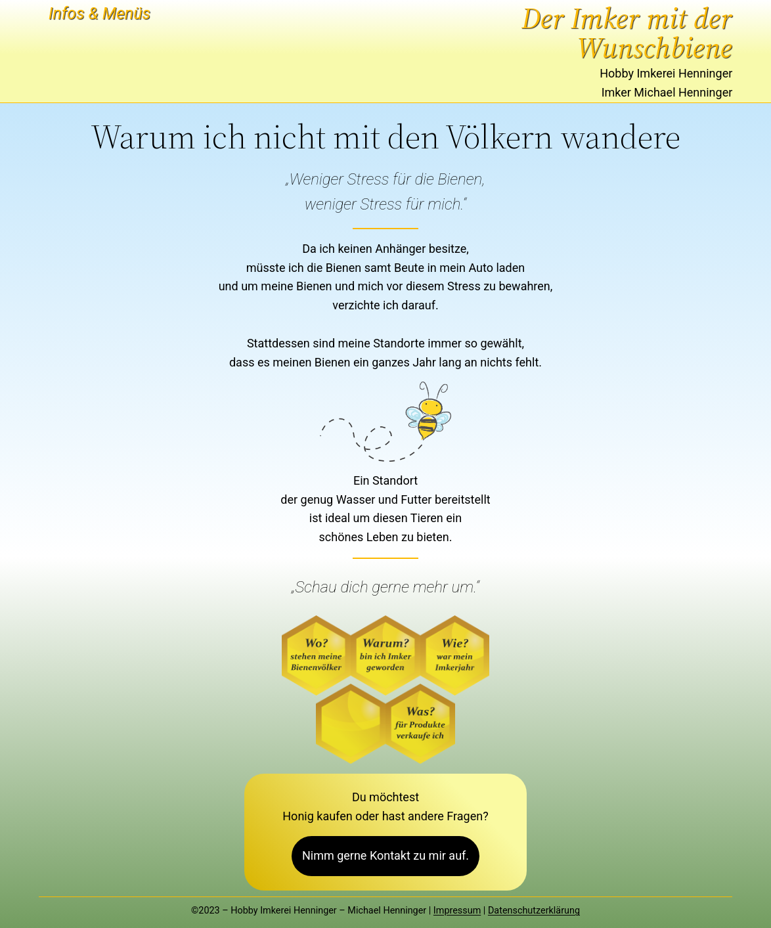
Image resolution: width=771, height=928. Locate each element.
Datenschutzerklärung (534, 910)
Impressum (457, 910)
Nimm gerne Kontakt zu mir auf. (385, 855)
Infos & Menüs (99, 13)
